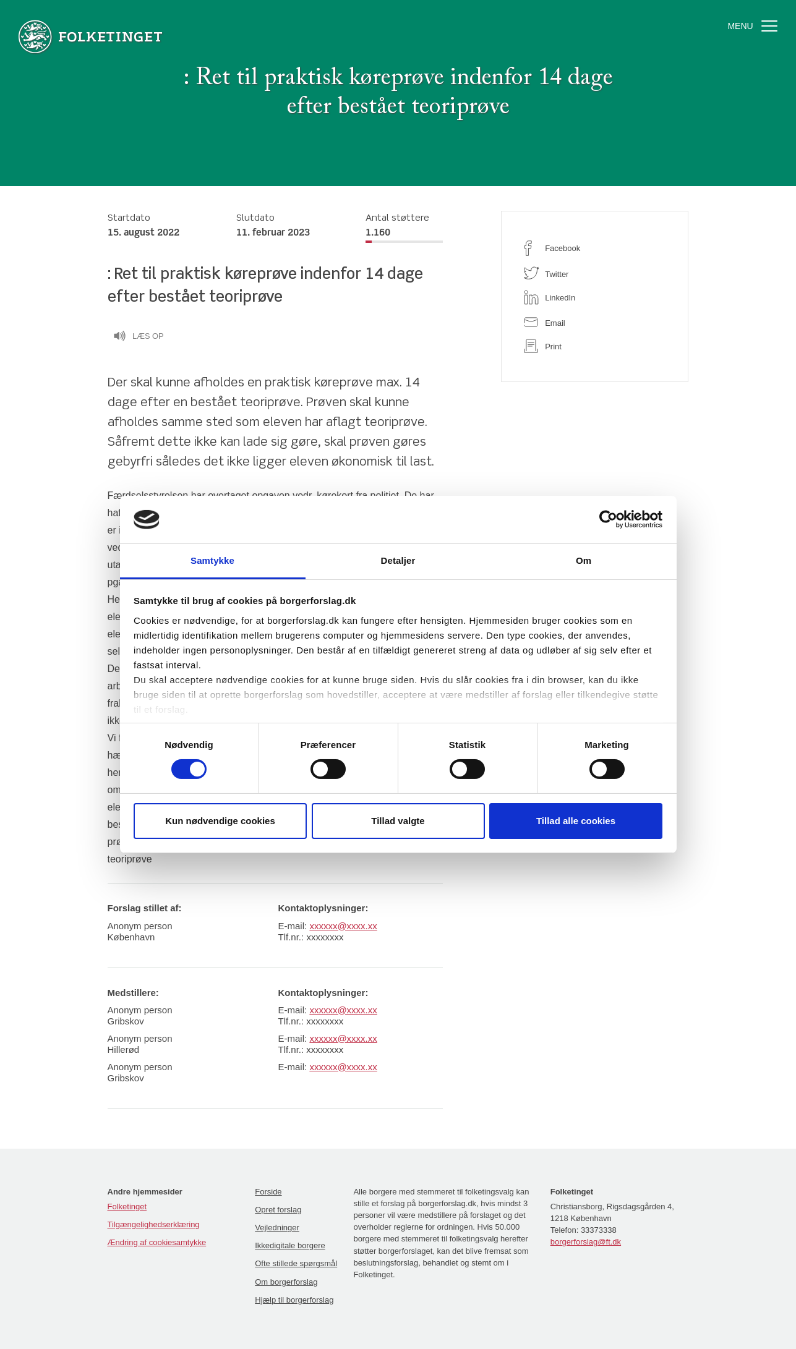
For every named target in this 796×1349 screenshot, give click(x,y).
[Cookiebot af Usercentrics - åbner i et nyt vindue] (608, 519)
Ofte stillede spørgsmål (296, 1263)
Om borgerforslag (286, 1282)
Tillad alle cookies (575, 820)
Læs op (138, 337)
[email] (594, 322)
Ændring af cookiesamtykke (157, 1242)
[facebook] (594, 248)
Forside (268, 1191)
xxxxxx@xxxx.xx (343, 926)
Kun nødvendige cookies (220, 820)
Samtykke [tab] (212, 560)
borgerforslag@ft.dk (585, 1241)
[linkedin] (594, 297)
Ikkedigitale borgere (290, 1245)
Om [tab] (583, 560)
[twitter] (594, 273)
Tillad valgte (397, 820)
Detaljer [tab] (398, 560)
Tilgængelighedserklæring (154, 1224)
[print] (594, 346)
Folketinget (127, 1206)
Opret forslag (278, 1209)
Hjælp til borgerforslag (294, 1299)
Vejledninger (277, 1227)
